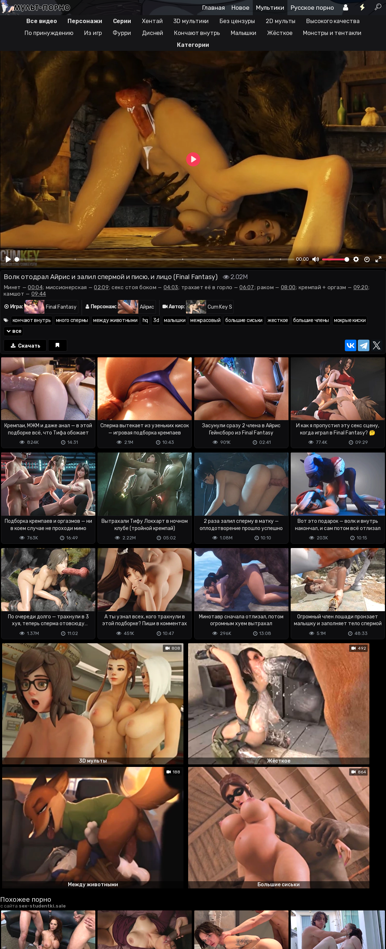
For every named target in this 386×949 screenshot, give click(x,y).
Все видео (41, 21)
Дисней (152, 33)
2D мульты (280, 21)
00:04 (35, 287)
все (13, 331)
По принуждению (49, 33)
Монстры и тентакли (332, 33)
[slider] (154, 259)
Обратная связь (75, 914)
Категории (193, 44)
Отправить (28, 885)
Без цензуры (237, 21)
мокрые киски (349, 320)
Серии (122, 21)
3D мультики (191, 21)
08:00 (288, 287)
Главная (213, 7)
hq (145, 320)
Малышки (243, 33)
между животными (115, 320)
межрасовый (205, 320)
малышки (174, 320)
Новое (240, 7)
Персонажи (85, 21)
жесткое (278, 320)
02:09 (101, 287)
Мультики (270, 7)
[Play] (8, 259)
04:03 (171, 287)
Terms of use (37, 914)
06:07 (246, 287)
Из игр (93, 33)
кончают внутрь (32, 320)
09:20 (361, 287)
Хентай (152, 21)
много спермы (72, 320)
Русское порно (312, 7)
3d (156, 320)
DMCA (11, 914)
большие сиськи (244, 320)
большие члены (311, 320)
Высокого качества (332, 21)
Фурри (122, 33)
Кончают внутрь (197, 33)
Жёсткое (279, 33)
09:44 (38, 294)
